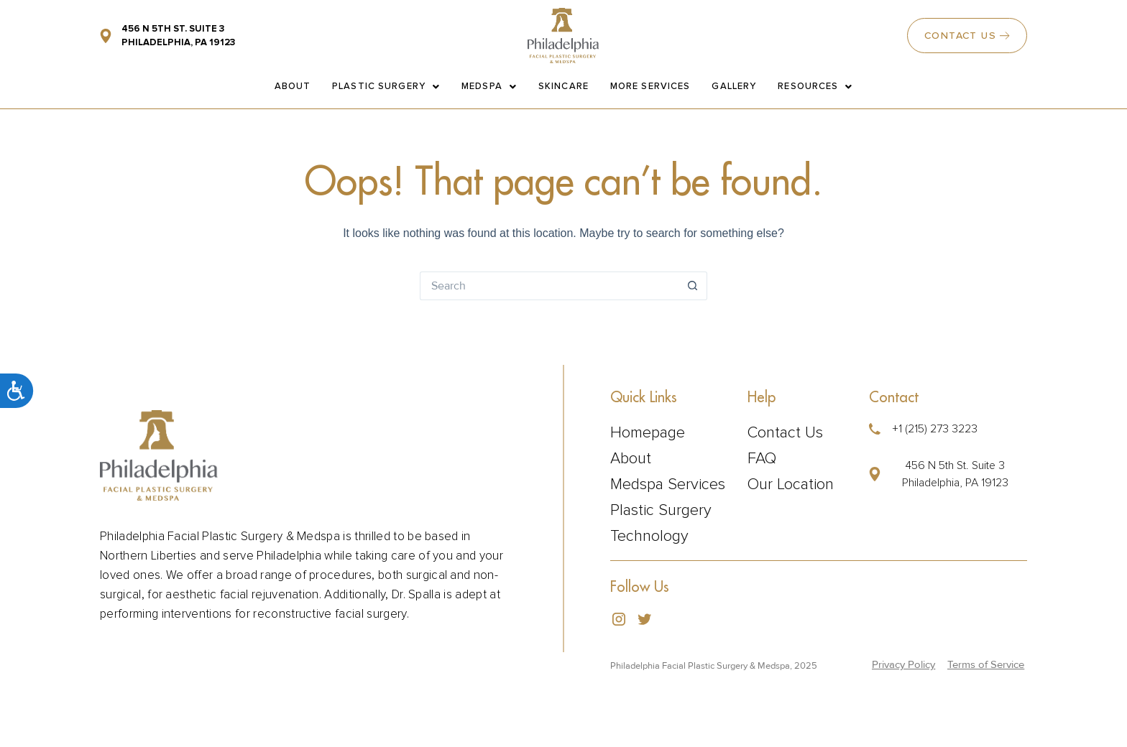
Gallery (734, 86)
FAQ (762, 459)
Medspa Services (667, 485)
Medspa (489, 86)
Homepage (647, 433)
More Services (650, 86)
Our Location (791, 485)
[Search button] (692, 286)
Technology (649, 536)
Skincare (563, 86)
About (293, 86)
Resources (815, 86)
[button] (944, 474)
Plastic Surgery (386, 86)
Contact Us (785, 433)
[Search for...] (549, 286)
